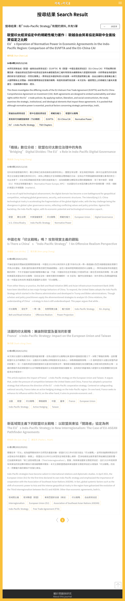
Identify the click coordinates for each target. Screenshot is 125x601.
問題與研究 (62, 3)
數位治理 (21, 222)
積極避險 (43, 406)
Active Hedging (40, 412)
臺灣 (62, 406)
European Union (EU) (39, 508)
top (118, 586)
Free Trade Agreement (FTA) (46, 514)
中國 (54, 406)
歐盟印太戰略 (72, 114)
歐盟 (11, 222)
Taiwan (55, 412)
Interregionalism (17, 508)
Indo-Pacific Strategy (40, 228)
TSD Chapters (45, 125)
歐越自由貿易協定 (17, 114)
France (72, 406)
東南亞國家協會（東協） (56, 503)
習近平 (24, 314)
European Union (82, 222)
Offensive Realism (44, 320)
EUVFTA (49, 120)
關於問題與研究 (62, 595)
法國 (11, 406)
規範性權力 (56, 114)
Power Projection (65, 320)
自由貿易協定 (91, 503)
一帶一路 (36, 314)
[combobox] (110, 26)
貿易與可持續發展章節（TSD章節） (25, 120)
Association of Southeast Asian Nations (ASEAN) (76, 508)
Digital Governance (104, 222)
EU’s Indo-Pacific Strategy (22, 125)
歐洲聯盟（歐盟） (32, 503)
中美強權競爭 (36, 222)
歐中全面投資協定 (38, 114)
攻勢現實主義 (51, 314)
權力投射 (66, 314)
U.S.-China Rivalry (17, 228)
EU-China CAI (64, 120)
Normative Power (83, 120)
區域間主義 (14, 503)
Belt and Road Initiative (20, 320)
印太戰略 (51, 222)
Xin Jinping (104, 314)
